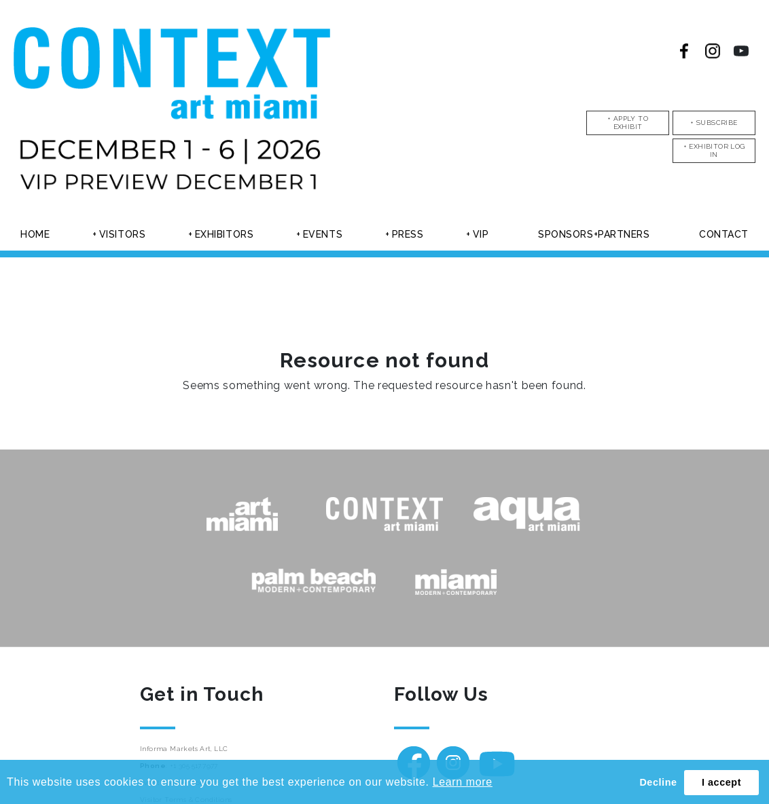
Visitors (122, 234)
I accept (721, 782)
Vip (481, 234)
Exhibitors (224, 234)
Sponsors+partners (594, 234)
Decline (658, 782)
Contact (724, 234)
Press (408, 234)
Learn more (463, 782)
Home (35, 234)
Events (322, 234)
